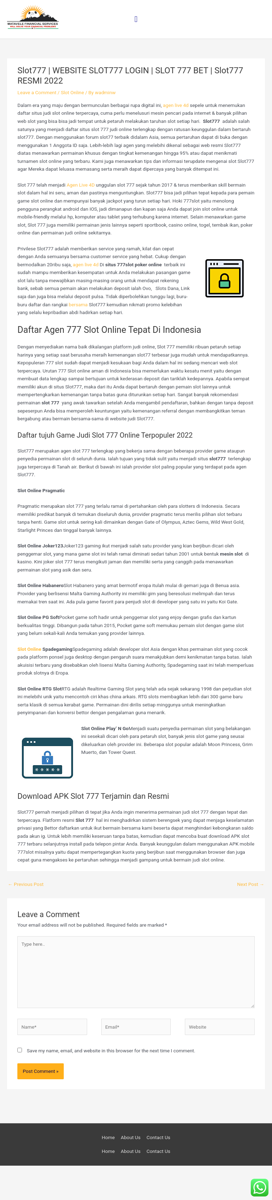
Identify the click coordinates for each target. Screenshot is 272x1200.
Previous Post (26, 919)
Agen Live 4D (81, 219)
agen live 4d (176, 140)
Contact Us (158, 1172)
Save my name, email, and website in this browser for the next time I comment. (111, 1085)
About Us (131, 1172)
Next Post (250, 919)
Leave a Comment (36, 127)
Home (108, 1172)
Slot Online (72, 127)
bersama (78, 339)
